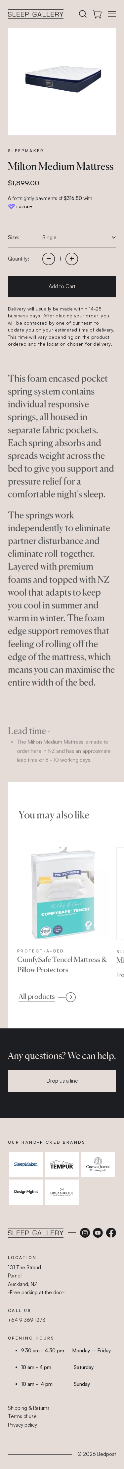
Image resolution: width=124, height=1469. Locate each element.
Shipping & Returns (29, 1408)
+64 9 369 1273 (26, 1320)
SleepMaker (26, 150)
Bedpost (106, 1454)
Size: (13, 237)
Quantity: (18, 258)
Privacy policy (22, 1425)
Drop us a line (62, 1080)
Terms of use (22, 1416)
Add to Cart (62, 286)
